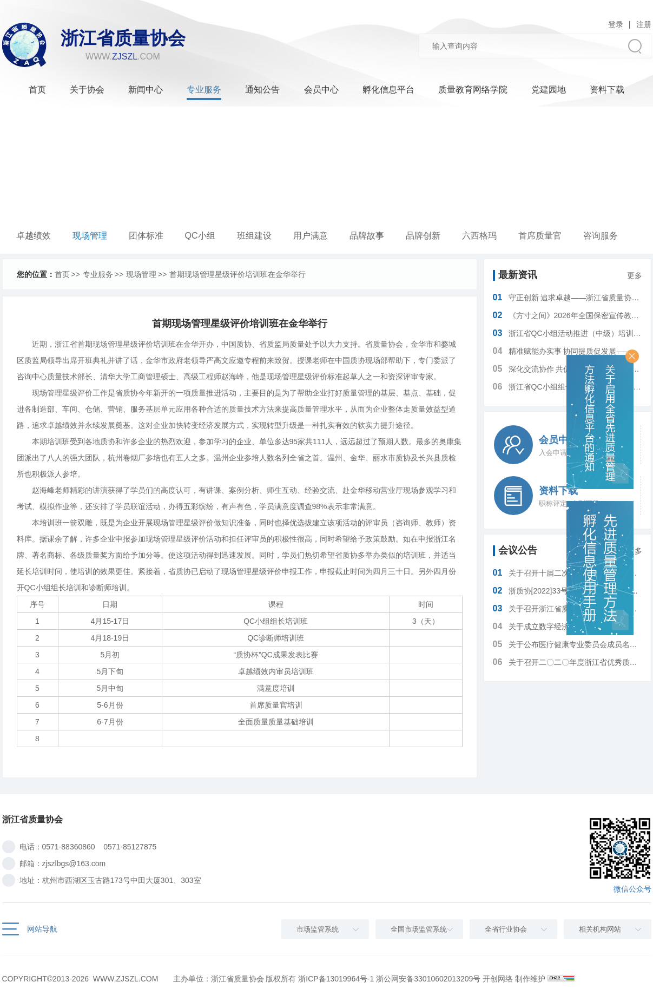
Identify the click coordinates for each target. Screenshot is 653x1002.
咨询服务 (600, 235)
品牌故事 (366, 235)
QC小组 (200, 235)
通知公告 (262, 89)
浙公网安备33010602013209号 (428, 978)
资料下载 (607, 89)
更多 (634, 275)
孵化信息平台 (388, 89)
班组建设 (254, 235)
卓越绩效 (33, 235)
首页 (37, 89)
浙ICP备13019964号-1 (336, 978)
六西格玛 (479, 235)
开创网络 (498, 978)
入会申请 (553, 452)
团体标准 (146, 235)
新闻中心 (145, 89)
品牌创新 (423, 235)
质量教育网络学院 (472, 89)
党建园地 (548, 89)
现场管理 (89, 235)
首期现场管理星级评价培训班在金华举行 (237, 274)
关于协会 (87, 89)
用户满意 (310, 235)
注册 (643, 24)
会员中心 (321, 89)
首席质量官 (540, 235)
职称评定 (553, 503)
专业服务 (204, 89)
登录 (615, 24)
